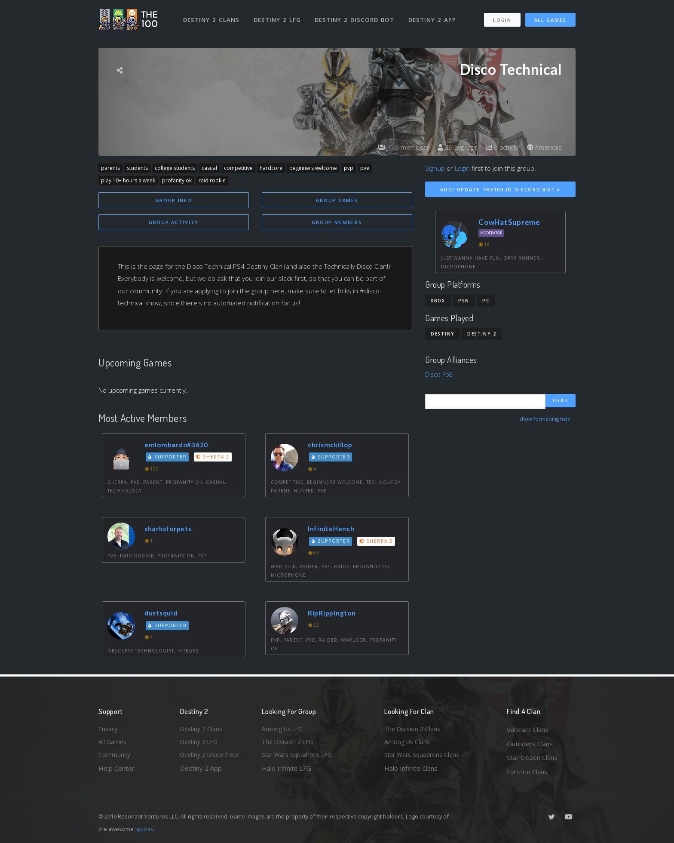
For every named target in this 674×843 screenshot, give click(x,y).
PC (485, 301)
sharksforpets (171, 530)
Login (502, 16)
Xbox (438, 301)
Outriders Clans (530, 743)
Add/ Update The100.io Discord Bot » (500, 189)
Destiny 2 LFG (278, 16)
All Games (550, 16)
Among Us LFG (284, 729)
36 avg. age (453, 147)
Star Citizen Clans (532, 757)
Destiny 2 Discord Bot (356, 16)
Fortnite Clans (527, 771)
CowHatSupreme (509, 222)
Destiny (442, 334)
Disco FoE (439, 374)
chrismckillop (333, 445)
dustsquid (163, 614)
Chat (561, 401)
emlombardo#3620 (179, 445)
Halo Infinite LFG (286, 771)
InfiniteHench (335, 530)
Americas (543, 147)
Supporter (169, 458)
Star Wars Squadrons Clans (424, 757)
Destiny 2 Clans (212, 16)
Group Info (174, 200)
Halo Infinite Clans (411, 771)
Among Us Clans (408, 743)
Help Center (116, 771)
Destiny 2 (481, 334)
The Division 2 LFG (289, 743)
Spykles (145, 829)
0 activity (499, 147)
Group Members (337, 223)
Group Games (337, 200)
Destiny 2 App (434, 16)
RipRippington (334, 614)
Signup (435, 168)
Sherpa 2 (215, 458)
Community (115, 757)
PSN (463, 301)
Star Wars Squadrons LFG (299, 757)
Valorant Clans (527, 729)
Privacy (109, 729)
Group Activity (174, 223)
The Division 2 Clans (413, 729)
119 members (397, 147)
